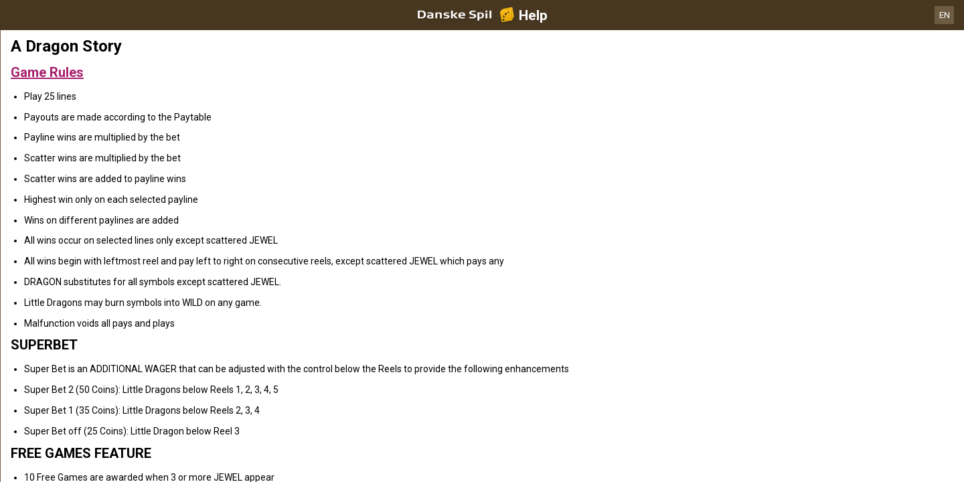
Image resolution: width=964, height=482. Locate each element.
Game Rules (47, 72)
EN (944, 15)
